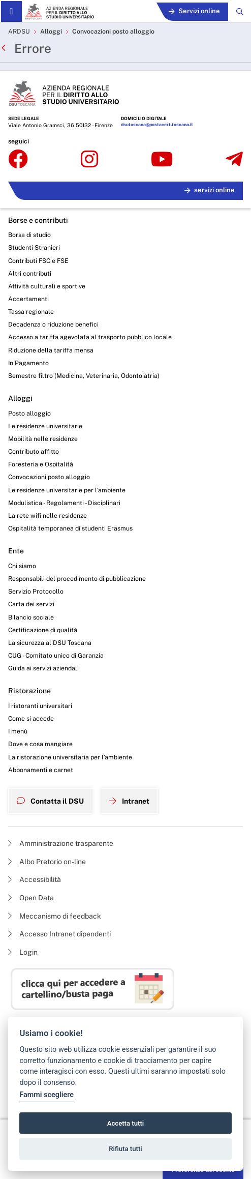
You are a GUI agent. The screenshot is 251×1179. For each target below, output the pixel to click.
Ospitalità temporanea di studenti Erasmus (70, 528)
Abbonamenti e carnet (40, 770)
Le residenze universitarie (45, 426)
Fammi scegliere (46, 1094)
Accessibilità (34, 879)
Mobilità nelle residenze (43, 439)
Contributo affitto (33, 451)
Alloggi (51, 31)
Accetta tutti (125, 1123)
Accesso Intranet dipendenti (59, 934)
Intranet (129, 801)
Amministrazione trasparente (60, 843)
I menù (17, 731)
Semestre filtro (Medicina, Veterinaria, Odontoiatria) (84, 375)
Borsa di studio (29, 235)
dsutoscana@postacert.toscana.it (157, 124)
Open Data (31, 898)
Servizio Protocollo (36, 591)
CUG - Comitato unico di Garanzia (56, 655)
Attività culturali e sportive (46, 286)
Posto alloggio (29, 413)
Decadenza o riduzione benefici (53, 324)
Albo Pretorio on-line (47, 862)
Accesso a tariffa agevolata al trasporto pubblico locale (90, 337)
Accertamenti (28, 299)
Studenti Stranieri (34, 247)
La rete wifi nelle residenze (47, 515)
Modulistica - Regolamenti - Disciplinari (64, 503)
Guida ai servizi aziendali (43, 668)
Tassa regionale (31, 311)
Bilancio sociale (31, 617)
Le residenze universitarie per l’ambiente (66, 490)
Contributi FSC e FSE (38, 260)
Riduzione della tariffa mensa (50, 350)
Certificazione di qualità (42, 630)
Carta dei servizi (31, 604)
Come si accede (31, 718)
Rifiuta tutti (125, 1149)
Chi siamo (22, 566)
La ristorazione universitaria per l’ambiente (70, 757)
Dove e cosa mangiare (40, 744)
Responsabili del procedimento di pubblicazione (77, 578)
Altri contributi (29, 273)
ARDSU (19, 31)
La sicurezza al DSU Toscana (49, 642)
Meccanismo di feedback (54, 916)
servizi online (209, 190)
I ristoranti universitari (40, 706)
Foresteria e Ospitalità (40, 464)
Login (23, 952)
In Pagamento (28, 363)
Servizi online (194, 11)
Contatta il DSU (50, 801)
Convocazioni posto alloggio (113, 31)
